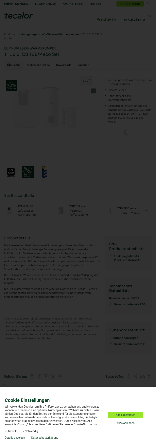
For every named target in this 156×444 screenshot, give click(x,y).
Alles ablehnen (126, 423)
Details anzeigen (15, 437)
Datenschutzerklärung (44, 437)
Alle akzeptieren (125, 414)
